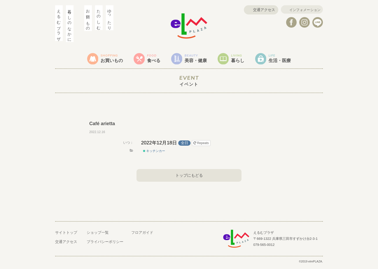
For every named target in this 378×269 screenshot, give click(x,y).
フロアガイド (142, 235)
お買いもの (106, 59)
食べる (151, 59)
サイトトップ (66, 235)
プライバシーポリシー (105, 244)
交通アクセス (261, 10)
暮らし (242, 59)
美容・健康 (197, 59)
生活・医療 (288, 59)
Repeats (201, 145)
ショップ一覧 (98, 235)
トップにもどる (189, 177)
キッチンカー (154, 153)
